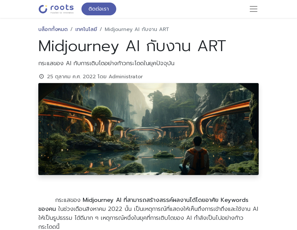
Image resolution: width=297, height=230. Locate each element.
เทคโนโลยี (86, 29)
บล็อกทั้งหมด (53, 29)
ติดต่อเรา (98, 9)
